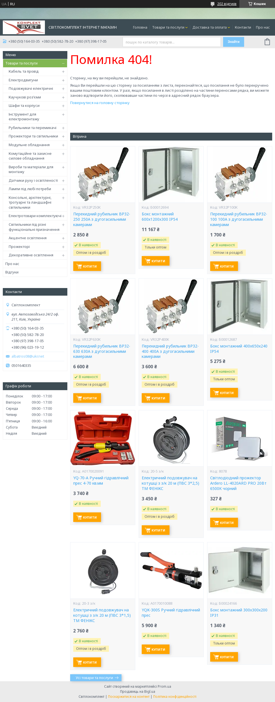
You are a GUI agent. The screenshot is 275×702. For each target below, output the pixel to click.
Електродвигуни (23, 79)
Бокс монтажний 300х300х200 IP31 (238, 612)
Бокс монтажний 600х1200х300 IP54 (160, 216)
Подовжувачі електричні (31, 88)
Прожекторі (19, 246)
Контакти (243, 27)
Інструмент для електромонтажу (24, 117)
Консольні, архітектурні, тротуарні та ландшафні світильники (30, 202)
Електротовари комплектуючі (35, 215)
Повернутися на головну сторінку (100, 102)
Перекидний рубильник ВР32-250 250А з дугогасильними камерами (101, 219)
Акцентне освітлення (28, 237)
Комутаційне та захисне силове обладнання (30, 156)
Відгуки (12, 272)
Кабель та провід (24, 71)
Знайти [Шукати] (233, 42)
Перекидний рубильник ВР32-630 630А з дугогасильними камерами (101, 351)
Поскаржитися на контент (129, 696)
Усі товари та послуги (94, 677)
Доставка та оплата (209, 27)
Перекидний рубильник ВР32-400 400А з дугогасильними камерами (170, 351)
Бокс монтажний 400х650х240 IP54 (238, 349)
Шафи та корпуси (24, 105)
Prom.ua (164, 686)
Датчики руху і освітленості (33, 180)
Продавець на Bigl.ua (137, 691)
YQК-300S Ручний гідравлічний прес (171, 612)
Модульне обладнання (29, 144)
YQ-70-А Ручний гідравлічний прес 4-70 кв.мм (101, 480)
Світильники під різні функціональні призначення (34, 227)
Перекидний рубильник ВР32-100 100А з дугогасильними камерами (238, 219)
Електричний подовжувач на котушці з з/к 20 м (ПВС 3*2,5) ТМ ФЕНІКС (170, 483)
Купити (90, 266)
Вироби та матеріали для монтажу (31, 169)
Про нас (263, 27)
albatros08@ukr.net (28, 356)
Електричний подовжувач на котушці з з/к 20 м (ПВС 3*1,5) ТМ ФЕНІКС (102, 615)
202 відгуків (227, 3)
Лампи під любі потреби (30, 188)
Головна (140, 27)
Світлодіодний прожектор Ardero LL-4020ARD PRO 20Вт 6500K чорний (238, 483)
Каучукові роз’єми (25, 97)
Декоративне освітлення (31, 254)
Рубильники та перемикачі (32, 127)
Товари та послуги (168, 27)
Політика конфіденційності (174, 696)
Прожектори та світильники (33, 136)
